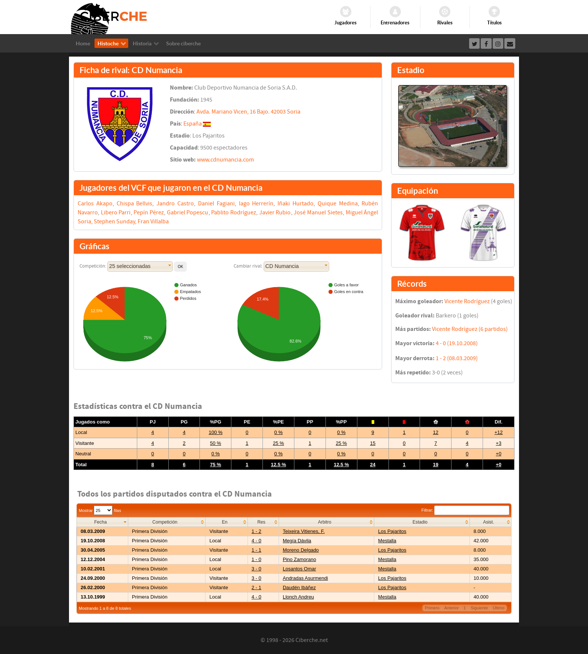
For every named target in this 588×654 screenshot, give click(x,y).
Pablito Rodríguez (233, 212)
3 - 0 (256, 569)
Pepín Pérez (149, 212)
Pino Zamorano (299, 559)
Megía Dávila (297, 540)
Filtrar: (465, 510)
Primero (432, 608)
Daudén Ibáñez (299, 587)
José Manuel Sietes (318, 212)
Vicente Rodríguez (467, 301)
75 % (215, 464)
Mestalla (387, 540)
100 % (215, 432)
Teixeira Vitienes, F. (304, 531)
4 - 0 (256, 540)
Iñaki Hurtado (296, 203)
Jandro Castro (175, 203)
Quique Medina (338, 203)
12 (435, 432)
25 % (278, 443)
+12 (498, 432)
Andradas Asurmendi (305, 578)
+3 (498, 443)
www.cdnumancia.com (225, 159)
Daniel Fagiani (216, 203)
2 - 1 (256, 587)
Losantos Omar (299, 569)
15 (372, 443)
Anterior (451, 608)
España (192, 123)
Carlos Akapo (95, 203)
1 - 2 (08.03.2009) (457, 358)
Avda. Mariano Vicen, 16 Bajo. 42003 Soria (248, 111)
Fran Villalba (153, 221)
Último (498, 608)
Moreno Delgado (301, 550)
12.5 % (278, 464)
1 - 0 (256, 559)
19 (435, 464)
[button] (180, 267)
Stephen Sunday (114, 221)
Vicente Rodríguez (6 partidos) (470, 329)
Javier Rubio (275, 212)
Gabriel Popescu (187, 212)
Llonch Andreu (298, 597)
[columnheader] (102, 522)
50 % (215, 443)
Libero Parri (116, 212)
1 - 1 (256, 550)
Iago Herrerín (256, 203)
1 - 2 (256, 531)
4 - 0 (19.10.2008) (457, 343)
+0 (498, 453)
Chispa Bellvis (135, 203)
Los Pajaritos (392, 531)
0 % (278, 432)
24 (372, 464)
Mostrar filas (100, 510)
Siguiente (479, 608)
